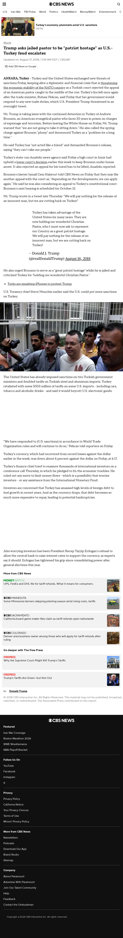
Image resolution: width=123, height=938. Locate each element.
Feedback (9, 899)
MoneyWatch (88, 12)
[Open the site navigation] (22, 4)
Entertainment (107, 12)
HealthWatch (69, 12)
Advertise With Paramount (19, 882)
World (42, 12)
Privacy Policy (11, 799)
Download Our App (14, 849)
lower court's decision (31, 162)
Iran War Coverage (14, 732)
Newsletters (10, 837)
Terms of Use (11, 816)
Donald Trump (18, 691)
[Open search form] (118, 4)
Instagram (9, 777)
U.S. (5, 12)
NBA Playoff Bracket (15, 749)
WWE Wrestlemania (15, 744)
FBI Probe (30, 12)
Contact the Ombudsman (18, 904)
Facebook (9, 771)
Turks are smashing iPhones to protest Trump (40, 284)
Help (6, 893)
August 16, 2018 (78, 258)
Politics (53, 12)
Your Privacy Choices (16, 810)
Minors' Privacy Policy (16, 821)
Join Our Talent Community (19, 887)
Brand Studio (11, 854)
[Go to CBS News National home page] (61, 4)
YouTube (8, 765)
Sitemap (8, 860)
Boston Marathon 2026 (17, 738)
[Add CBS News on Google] (20, 66)
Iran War (16, 12)
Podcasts (8, 843)
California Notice (13, 804)
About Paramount (13, 876)
